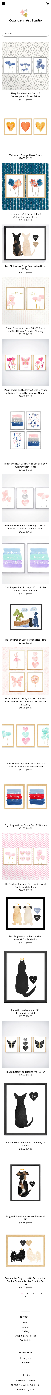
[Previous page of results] (3, 1293)
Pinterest (25, 1362)
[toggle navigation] (3, 3)
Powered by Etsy (25, 1389)
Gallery (25, 1331)
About (25, 1326)
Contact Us (25, 1340)
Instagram (25, 1358)
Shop (25, 1322)
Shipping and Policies (25, 1335)
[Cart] (47, 4)
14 (40, 1293)
